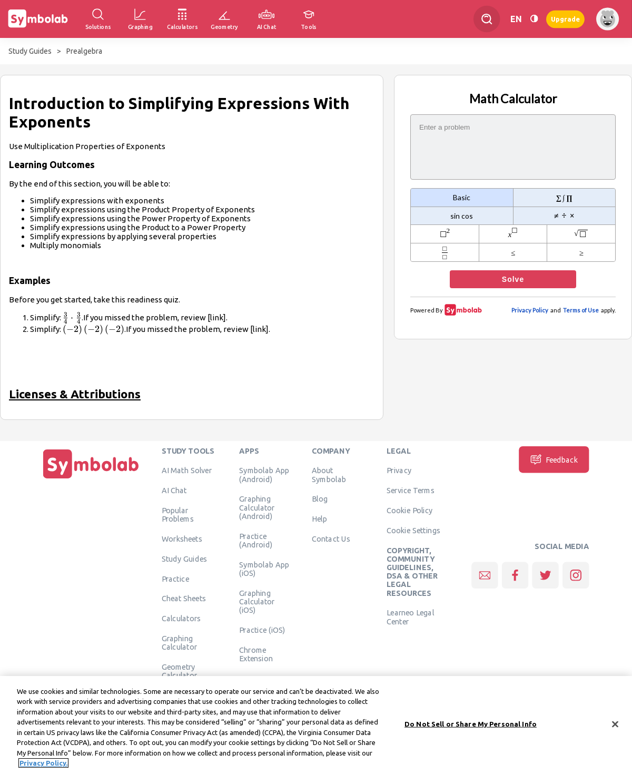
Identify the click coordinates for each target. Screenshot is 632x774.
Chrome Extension (256, 653)
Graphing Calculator (179, 642)
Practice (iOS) (262, 629)
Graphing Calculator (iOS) (257, 601)
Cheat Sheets (184, 598)
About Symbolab (329, 474)
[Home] (91, 478)
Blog (320, 498)
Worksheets (182, 538)
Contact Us (331, 538)
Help (319, 518)
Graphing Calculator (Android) (257, 507)
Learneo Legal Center (410, 616)
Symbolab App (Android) (264, 474)
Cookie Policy (409, 510)
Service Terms (410, 490)
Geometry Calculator (179, 670)
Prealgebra (84, 51)
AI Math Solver (187, 470)
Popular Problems (178, 514)
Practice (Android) (255, 540)
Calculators (181, 618)
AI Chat (174, 490)
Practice (175, 578)
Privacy (399, 470)
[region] (316, 725)
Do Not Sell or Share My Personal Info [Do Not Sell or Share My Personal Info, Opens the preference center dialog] (470, 724)
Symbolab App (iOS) (264, 568)
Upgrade (565, 19)
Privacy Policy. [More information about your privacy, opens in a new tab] (43, 763)
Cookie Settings (413, 530)
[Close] (615, 724)
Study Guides (30, 51)
